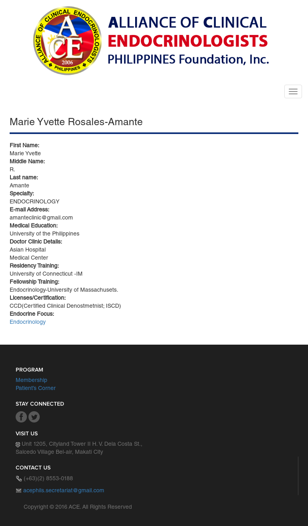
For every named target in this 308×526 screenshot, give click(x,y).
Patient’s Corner (36, 389)
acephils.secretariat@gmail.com (63, 491)
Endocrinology (28, 322)
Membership (31, 381)
